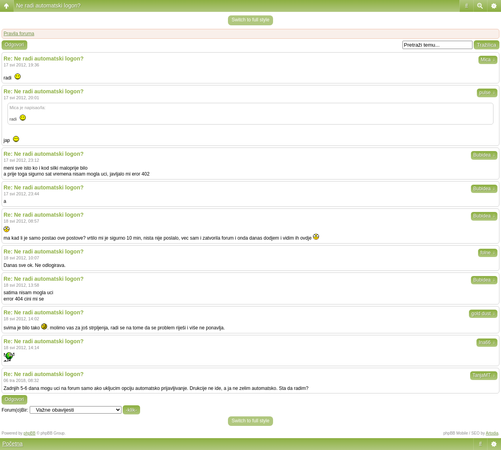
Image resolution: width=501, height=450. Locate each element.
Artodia (492, 433)
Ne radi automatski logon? (48, 5)
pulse (487, 92)
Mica (488, 59)
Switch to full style (250, 20)
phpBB (30, 433)
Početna (12, 444)
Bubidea (484, 155)
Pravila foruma (19, 33)
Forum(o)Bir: (15, 410)
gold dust (483, 313)
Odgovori (14, 44)
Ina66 (487, 342)
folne (487, 252)
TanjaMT (484, 375)
